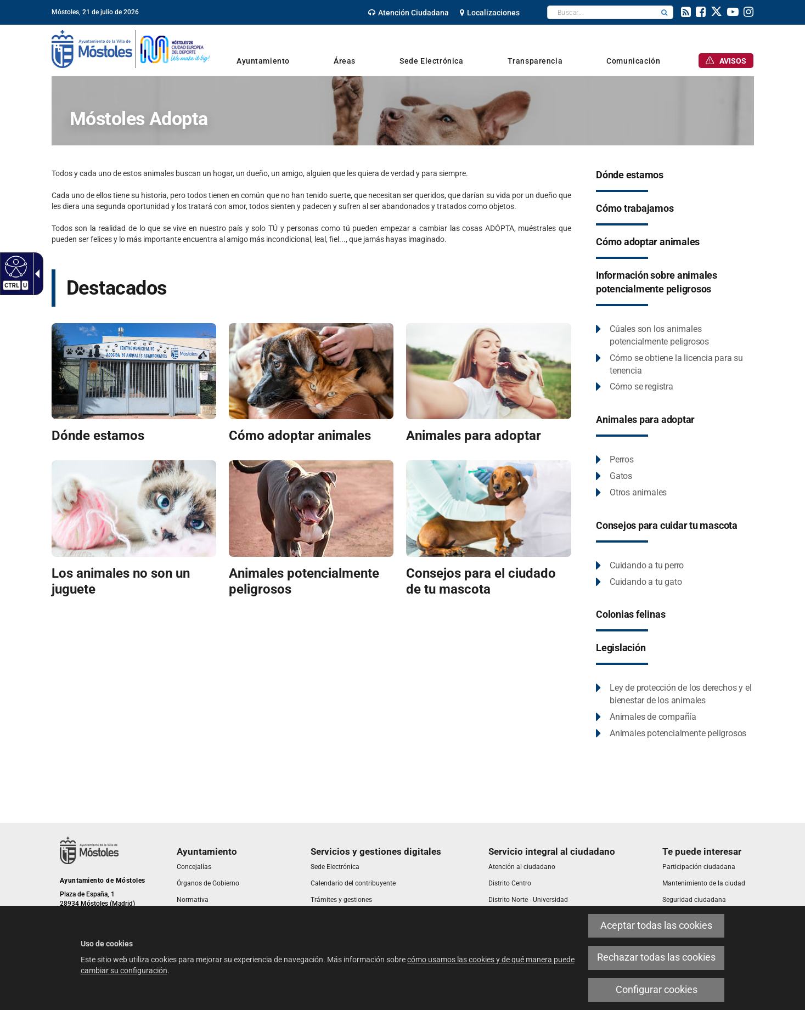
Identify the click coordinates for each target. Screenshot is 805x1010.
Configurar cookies (656, 989)
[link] (408, 12)
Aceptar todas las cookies (656, 925)
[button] (664, 12)
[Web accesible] (15, 266)
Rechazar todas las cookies (656, 957)
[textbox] (601, 12)
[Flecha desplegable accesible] (35, 273)
